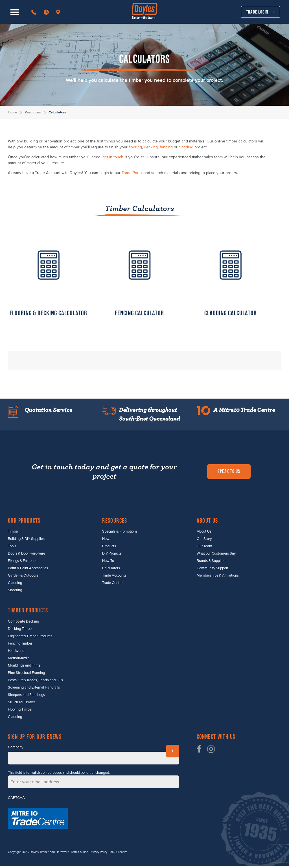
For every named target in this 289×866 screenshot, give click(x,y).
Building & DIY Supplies (26, 539)
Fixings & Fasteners (23, 561)
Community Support (212, 568)
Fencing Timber (20, 643)
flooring (135, 147)
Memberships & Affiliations (218, 575)
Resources (33, 112)
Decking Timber (20, 629)
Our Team (204, 546)
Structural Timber (21, 702)
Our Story (204, 539)
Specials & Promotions (119, 531)
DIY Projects (111, 553)
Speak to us (229, 471)
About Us (204, 531)
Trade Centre (112, 583)
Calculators (111, 568)
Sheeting (15, 590)
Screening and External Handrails (34, 687)
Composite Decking (23, 621)
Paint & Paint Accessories (28, 568)
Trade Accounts (114, 575)
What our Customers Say (216, 553)
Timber (13, 531)
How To (108, 561)
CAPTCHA (16, 797)
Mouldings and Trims (24, 665)
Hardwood (16, 651)
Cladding (15, 583)
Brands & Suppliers (211, 561)
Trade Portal (132, 172)
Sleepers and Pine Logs (26, 695)
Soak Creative (118, 852)
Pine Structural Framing (26, 673)
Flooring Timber (20, 709)
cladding (186, 147)
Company (15, 747)
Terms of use (79, 852)
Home (12, 112)
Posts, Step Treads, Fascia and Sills (35, 680)
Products (109, 546)
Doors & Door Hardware (26, 553)
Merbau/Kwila (19, 658)
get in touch (112, 157)
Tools (12, 546)
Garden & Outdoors (23, 575)
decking (151, 147)
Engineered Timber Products (30, 636)
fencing (166, 147)
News (106, 539)
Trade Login (257, 11)
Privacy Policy (98, 852)
